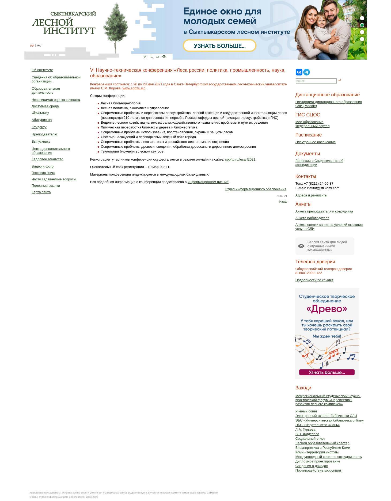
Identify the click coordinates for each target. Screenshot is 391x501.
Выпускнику (41, 141)
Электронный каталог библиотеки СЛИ (326, 416)
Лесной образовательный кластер (322, 443)
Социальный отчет (310, 439)
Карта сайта (41, 192)
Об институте (42, 70)
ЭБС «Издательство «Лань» (317, 425)
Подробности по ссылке (314, 280)
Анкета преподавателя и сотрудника (324, 211)
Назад (283, 201)
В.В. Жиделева (307, 434)
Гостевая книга (43, 173)
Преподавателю (44, 134)
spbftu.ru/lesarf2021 (240, 159)
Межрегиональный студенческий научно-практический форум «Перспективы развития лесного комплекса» (328, 400)
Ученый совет (306, 411)
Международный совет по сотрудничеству (328, 457)
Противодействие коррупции (318, 470)
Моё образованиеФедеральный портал (312, 124)
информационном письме (208, 182)
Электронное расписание (315, 142)
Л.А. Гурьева (305, 429)
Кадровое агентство (47, 159)
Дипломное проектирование (317, 461)
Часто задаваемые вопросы (54, 179)
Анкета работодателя (312, 218)
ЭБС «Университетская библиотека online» (329, 420)
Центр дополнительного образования (51, 151)
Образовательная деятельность (46, 90)
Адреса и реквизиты (311, 195)
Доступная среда (45, 106)
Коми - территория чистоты (317, 452)
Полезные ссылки (46, 186)
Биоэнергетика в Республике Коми (322, 448)
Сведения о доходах (311, 466)
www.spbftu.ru (133, 88)
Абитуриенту (42, 120)
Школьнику (40, 113)
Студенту (39, 127)
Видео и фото (43, 166)
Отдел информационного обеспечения (255, 189)
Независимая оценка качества (56, 100)
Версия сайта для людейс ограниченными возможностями (327, 246)
